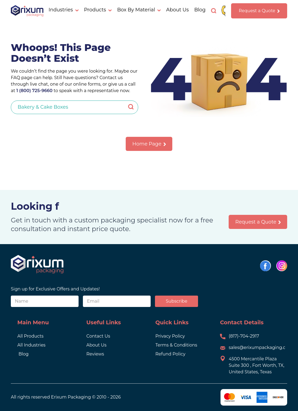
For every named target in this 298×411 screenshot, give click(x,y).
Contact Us (98, 336)
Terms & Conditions (176, 345)
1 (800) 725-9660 (34, 90)
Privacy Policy (170, 336)
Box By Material (139, 10)
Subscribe (176, 301)
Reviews (95, 354)
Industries (63, 10)
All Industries (31, 345)
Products (98, 10)
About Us (177, 10)
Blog (200, 10)
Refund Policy (171, 354)
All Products (30, 336)
